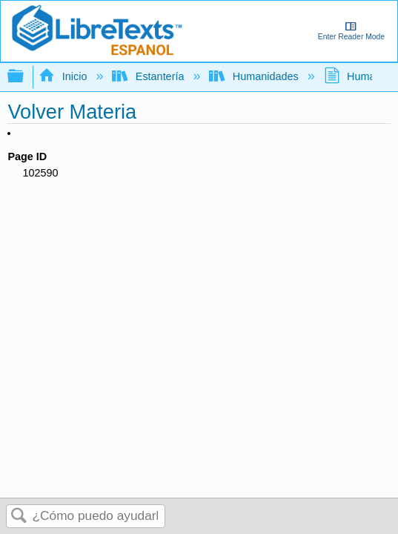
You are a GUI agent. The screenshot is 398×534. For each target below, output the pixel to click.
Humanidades (255, 76)
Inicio (64, 76)
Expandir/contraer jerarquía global (25, 76)
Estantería (149, 76)
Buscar (19, 516)
